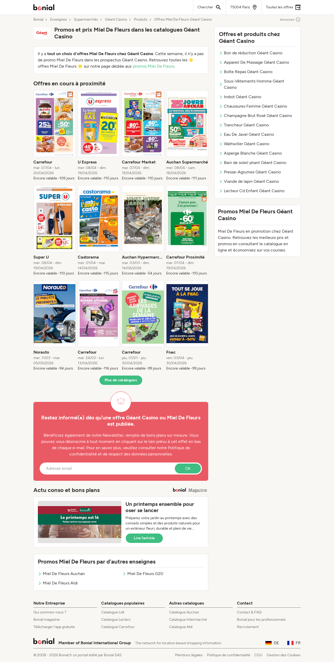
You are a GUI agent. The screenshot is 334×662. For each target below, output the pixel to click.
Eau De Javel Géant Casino (246, 134)
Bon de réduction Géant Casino (250, 52)
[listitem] (54, 135)
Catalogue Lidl (112, 612)
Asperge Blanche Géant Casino (250, 153)
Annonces (290, 19)
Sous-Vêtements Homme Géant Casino (251, 84)
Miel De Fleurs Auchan (61, 573)
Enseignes (58, 19)
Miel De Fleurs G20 (142, 573)
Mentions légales (189, 655)
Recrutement (248, 627)
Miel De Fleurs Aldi (58, 583)
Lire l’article (144, 538)
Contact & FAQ (249, 612)
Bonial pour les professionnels (261, 619)
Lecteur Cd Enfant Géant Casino (251, 190)
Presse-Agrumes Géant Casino (250, 171)
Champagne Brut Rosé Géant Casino (255, 115)
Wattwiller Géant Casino (244, 143)
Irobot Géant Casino (240, 96)
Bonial (38, 19)
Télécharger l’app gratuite (54, 627)
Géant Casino (116, 19)
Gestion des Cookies (284, 655)
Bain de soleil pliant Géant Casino (252, 162)
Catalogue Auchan (184, 612)
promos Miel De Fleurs (153, 66)
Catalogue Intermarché (188, 619)
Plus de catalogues (121, 380)
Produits (140, 19)
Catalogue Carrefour (118, 627)
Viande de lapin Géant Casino (249, 181)
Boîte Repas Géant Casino (245, 71)
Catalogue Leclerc (116, 619)
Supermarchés (86, 19)
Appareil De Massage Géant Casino (254, 62)
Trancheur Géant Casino (244, 124)
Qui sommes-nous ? (49, 612)
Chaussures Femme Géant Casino (253, 106)
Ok (187, 468)
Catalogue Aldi (181, 627)
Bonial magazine (46, 619)
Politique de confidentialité (228, 655)
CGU (258, 655)
